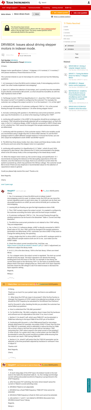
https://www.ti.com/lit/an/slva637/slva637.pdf (24, 245)
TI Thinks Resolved (72, 23)
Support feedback (89, 385)
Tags (76, 54)
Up (8, 278)
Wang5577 (11, 191)
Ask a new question (80, 13)
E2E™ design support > (9, 7)
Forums (21, 7)
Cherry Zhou (9, 55)
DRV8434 (71, 46)
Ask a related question (60, 13)
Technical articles (32, 7)
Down (14, 278)
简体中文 (63, 7)
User (89, 2)
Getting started (53, 7)
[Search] (54, 2)
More (38, 14)
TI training (43, 7)
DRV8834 (71, 49)
